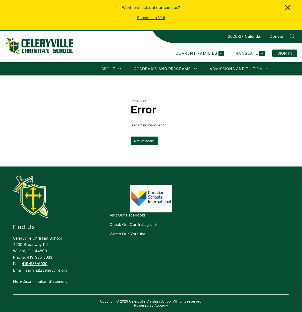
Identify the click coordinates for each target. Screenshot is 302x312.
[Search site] (292, 36)
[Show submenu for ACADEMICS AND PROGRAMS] (162, 69)
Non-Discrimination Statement (40, 281)
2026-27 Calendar (245, 36)
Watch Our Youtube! (128, 234)
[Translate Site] (248, 53)
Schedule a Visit (151, 17)
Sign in (284, 53)
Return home (144, 141)
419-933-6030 (34, 263)
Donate (276, 36)
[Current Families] (199, 53)
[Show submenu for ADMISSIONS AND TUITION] (236, 69)
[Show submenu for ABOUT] (108, 69)
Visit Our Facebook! (127, 215)
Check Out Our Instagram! (133, 224)
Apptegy (161, 305)
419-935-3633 (39, 257)
